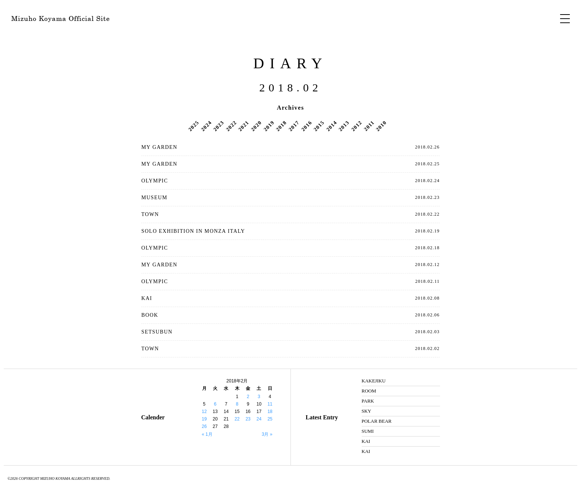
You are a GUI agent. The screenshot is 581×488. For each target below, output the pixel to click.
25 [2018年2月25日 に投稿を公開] (269, 419)
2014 (331, 125)
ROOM (369, 391)
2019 (269, 125)
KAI (146, 298)
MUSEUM (154, 197)
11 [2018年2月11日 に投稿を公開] (269, 404)
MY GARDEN (159, 147)
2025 (193, 125)
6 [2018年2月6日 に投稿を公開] (215, 404)
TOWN (150, 214)
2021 (244, 125)
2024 (206, 125)
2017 (294, 125)
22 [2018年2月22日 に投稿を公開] (237, 419)
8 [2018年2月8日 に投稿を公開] (237, 404)
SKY (366, 411)
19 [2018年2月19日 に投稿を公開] (204, 419)
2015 (319, 125)
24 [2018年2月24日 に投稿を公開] (259, 419)
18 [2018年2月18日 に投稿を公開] (269, 411)
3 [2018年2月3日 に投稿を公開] (259, 396)
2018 (281, 125)
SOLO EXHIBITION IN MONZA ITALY (193, 231)
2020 (256, 125)
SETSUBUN (157, 332)
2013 (344, 125)
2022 (231, 125)
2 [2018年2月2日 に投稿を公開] (248, 396)
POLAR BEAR (377, 421)
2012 (356, 125)
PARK (368, 401)
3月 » (267, 434)
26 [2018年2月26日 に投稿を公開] (204, 426)
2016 (306, 125)
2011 (369, 125)
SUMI (368, 431)
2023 (218, 125)
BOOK (149, 315)
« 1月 (207, 434)
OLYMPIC (154, 181)
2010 (381, 125)
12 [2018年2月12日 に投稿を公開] (204, 411)
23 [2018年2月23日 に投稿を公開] (247, 419)
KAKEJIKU (374, 381)
